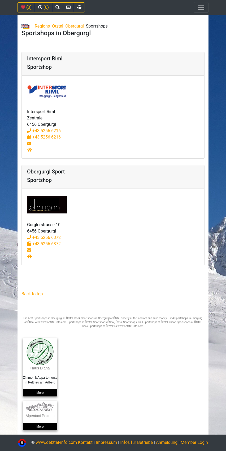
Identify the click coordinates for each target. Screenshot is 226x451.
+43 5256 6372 (44, 237)
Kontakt (86, 442)
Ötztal (57, 26)
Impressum (106, 442)
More (40, 393)
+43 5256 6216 (44, 130)
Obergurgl (74, 26)
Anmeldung (166, 442)
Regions (42, 26)
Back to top (32, 293)
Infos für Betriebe (136, 442)
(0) (26, 7)
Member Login (194, 442)
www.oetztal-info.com (56, 442)
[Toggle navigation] (201, 7)
